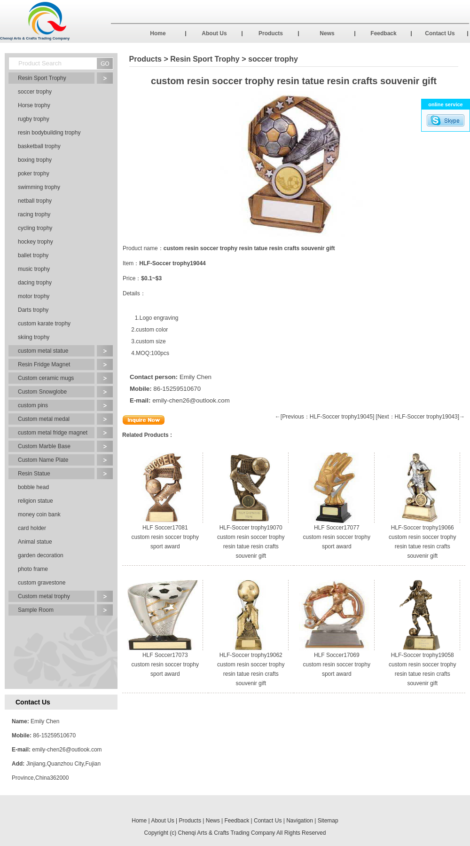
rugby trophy (33, 119)
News (327, 33)
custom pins (33, 405)
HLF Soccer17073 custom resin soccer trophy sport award (165, 664)
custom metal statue (43, 351)
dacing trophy (35, 282)
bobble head (33, 487)
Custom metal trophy (44, 596)
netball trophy (35, 201)
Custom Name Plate (43, 460)
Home (157, 33)
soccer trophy (35, 91)
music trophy (34, 269)
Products (270, 33)
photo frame (33, 569)
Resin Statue (34, 473)
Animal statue (35, 541)
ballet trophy (33, 255)
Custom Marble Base (44, 446)
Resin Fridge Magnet (44, 364)
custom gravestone (41, 582)
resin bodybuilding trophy (49, 132)
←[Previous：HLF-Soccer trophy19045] (324, 416)
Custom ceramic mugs (46, 378)
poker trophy (33, 173)
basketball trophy (39, 146)
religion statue (35, 501)
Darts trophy (33, 310)
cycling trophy (35, 228)
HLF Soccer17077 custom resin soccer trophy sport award (336, 537)
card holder (32, 528)
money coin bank (39, 514)
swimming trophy (39, 187)
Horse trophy (34, 105)
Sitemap (328, 820)
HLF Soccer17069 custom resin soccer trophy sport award (336, 664)
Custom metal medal (44, 419)
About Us (214, 33)
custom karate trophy (44, 323)
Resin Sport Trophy (42, 78)
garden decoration (40, 555)
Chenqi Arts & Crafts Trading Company (226, 833)
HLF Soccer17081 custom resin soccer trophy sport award (165, 537)
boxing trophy (35, 160)
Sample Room (36, 610)
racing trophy (34, 214)
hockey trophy (35, 241)
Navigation (299, 820)
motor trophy (33, 296)
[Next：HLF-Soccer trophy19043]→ (420, 416)
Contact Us (439, 33)
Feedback (383, 33)
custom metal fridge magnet (52, 432)
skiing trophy (33, 337)
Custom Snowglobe (42, 391)
